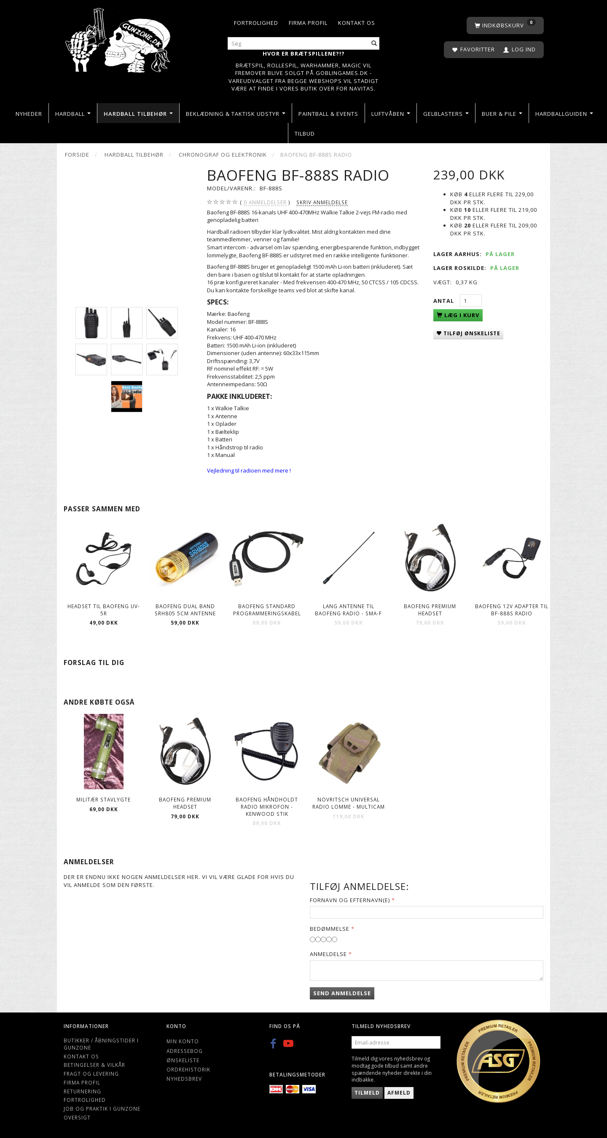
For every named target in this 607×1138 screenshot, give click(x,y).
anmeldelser (265, 202)
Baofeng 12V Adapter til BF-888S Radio (511, 610)
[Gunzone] (118, 38)
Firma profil (308, 23)
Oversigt (77, 1117)
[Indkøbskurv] (505, 25)
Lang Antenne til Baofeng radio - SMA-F (348, 610)
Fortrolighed (256, 23)
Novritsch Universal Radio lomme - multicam (348, 803)
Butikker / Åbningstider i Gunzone (101, 1044)
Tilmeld (367, 1092)
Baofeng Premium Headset (430, 610)
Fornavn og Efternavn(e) (350, 900)
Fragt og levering (91, 1073)
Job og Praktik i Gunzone (102, 1108)
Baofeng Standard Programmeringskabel (267, 610)
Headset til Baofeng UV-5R (103, 610)
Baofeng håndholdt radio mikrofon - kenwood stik (267, 806)
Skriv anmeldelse (322, 202)
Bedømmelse (329, 928)
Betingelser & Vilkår (94, 1064)
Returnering (82, 1091)
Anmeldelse (328, 954)
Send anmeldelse (342, 993)
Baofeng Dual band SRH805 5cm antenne (185, 610)
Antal (444, 301)
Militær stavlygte (103, 799)
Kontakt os (356, 23)
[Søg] (374, 44)
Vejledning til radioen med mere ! (249, 470)
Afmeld (399, 1092)
